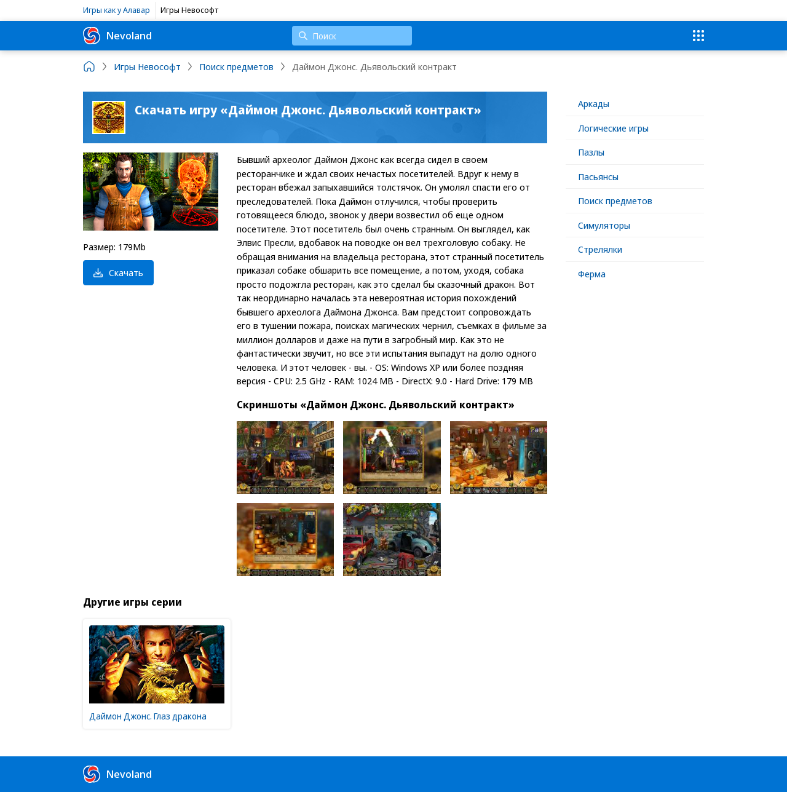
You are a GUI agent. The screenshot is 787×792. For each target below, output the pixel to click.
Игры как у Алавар (116, 9)
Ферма (592, 273)
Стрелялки (600, 249)
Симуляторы (604, 225)
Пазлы (591, 152)
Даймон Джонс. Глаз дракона (148, 716)
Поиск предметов (615, 200)
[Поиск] (352, 36)
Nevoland (117, 35)
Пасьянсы (598, 176)
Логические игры (613, 128)
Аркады (593, 103)
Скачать (118, 272)
